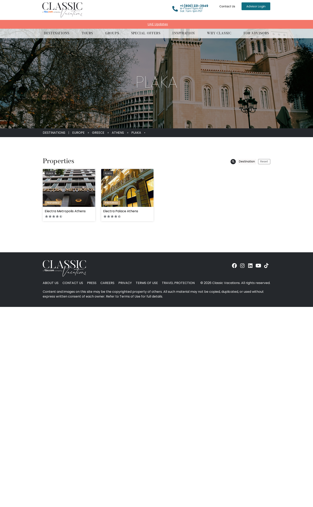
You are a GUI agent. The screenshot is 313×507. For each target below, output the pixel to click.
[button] (56, 33)
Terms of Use (147, 283)
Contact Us (227, 6)
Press (91, 283)
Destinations (54, 132)
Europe (78, 132)
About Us (50, 283)
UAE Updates (158, 24)
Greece (98, 132)
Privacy (125, 283)
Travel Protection (178, 283)
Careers (107, 283)
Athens (118, 132)
